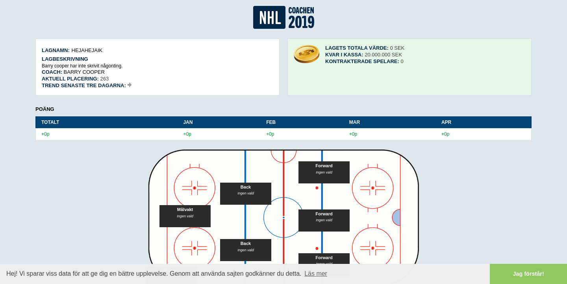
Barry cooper (84, 72)
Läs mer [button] (315, 273)
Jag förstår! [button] (528, 274)
